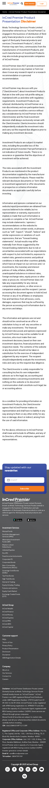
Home (5, 12)
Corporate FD (7, 559)
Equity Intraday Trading (11, 585)
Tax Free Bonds (8, 576)
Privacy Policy (7, 645)
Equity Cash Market (9, 591)
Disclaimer (6, 655)
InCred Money (7, 615)
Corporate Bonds (9, 562)
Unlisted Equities (8, 550)
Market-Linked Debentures (7, 546)
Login (42, 3)
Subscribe (24, 489)
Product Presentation (10, 648)
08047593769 (17, 756)
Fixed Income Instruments (12, 556)
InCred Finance (8, 612)
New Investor (30, 3)
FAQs (4, 639)
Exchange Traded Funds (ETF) (11, 595)
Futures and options (10, 588)
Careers (5, 679)
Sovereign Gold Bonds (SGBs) (10, 572)
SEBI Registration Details (11, 658)
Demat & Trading (8, 582)
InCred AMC (6, 624)
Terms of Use (7, 642)
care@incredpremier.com (18, 753)
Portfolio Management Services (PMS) (11, 535)
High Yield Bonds (8, 579)
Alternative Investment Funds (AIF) (11, 541)
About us (5, 670)
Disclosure (6, 652)
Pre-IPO (5, 553)
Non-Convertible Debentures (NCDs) (9, 566)
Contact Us (6, 676)
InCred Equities (8, 618)
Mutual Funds (7, 531)
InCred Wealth (7, 609)
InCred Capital (7, 627)
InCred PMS (6, 621)
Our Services (7, 673)
